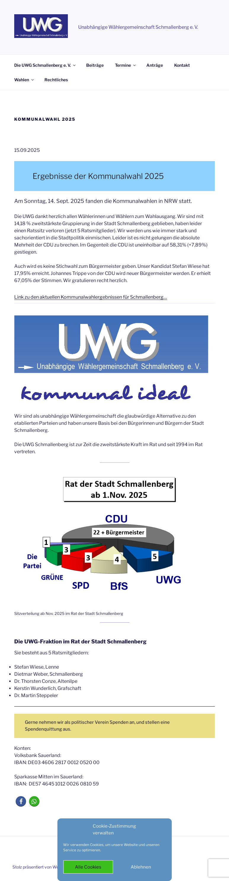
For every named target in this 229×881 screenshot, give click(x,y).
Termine (126, 65)
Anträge (154, 65)
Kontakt (182, 65)
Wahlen (24, 79)
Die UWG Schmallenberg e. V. (45, 65)
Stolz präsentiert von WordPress (43, 866)
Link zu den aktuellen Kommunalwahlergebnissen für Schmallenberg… (90, 297)
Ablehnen (141, 867)
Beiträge (95, 65)
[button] (21, 801)
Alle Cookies (88, 867)
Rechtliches (56, 79)
